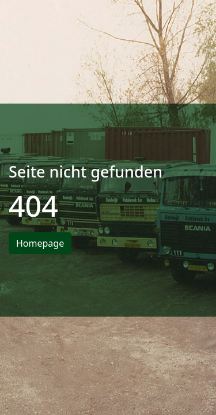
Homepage (40, 243)
